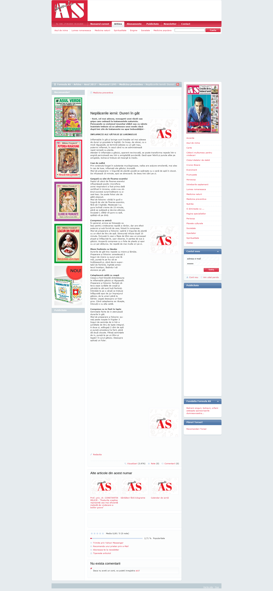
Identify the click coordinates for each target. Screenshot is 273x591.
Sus (217, 587)
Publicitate (152, 24)
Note (155, 463)
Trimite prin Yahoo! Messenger (108, 543)
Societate (191, 228)
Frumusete (191, 175)
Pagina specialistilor (196, 213)
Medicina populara (162, 30)
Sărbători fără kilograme (135, 488)
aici (137, 570)
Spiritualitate (120, 30)
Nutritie (190, 204)
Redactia (97, 454)
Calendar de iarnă (165, 488)
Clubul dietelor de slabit (198, 160)
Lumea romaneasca (81, 30)
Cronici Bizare (193, 165)
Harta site (208, 587)
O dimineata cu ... (195, 209)
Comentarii (172, 463)
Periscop (190, 218)
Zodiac (189, 243)
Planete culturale (194, 223)
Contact (185, 24)
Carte (189, 148)
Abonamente (134, 24)
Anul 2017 (90, 84)
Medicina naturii (102, 30)
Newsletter (170, 24)
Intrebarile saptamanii (197, 184)
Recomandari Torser (196, 429)
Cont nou (193, 277)
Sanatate (145, 30)
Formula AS (64, 84)
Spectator (191, 233)
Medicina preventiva (131, 84)
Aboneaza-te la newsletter (106, 550)
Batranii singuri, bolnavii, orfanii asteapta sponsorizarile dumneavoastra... (202, 410)
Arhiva (118, 24)
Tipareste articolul (102, 553)
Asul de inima (61, 30)
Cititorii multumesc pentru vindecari (199, 153)
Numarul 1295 (107, 84)
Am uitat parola (211, 277)
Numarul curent (99, 24)
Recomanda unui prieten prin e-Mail (110, 546)
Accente (190, 138)
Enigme (133, 30)
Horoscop (191, 179)
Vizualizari (136, 463)
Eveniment (191, 170)
